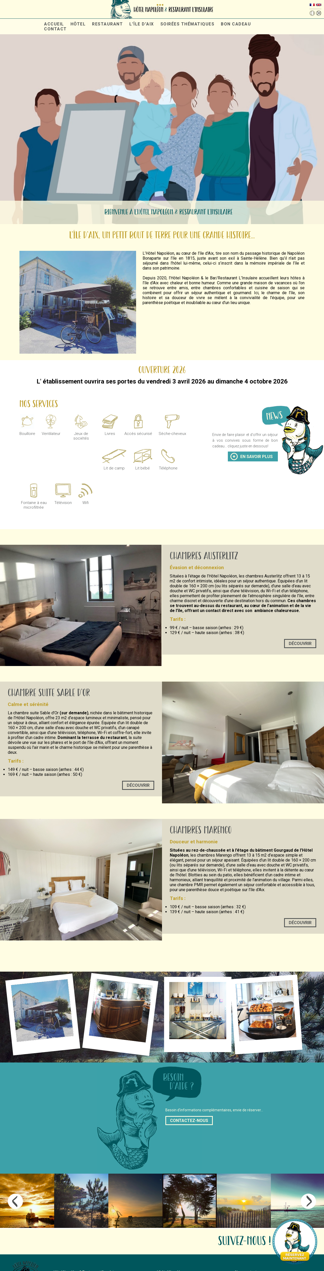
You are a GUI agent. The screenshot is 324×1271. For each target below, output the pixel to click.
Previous (15, 1201)
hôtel (78, 24)
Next (308, 1201)
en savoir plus (256, 456)
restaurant (107, 24)
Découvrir (300, 643)
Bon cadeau (236, 24)
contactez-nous (189, 1120)
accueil (54, 24)
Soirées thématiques (187, 24)
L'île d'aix (141, 24)
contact (55, 28)
